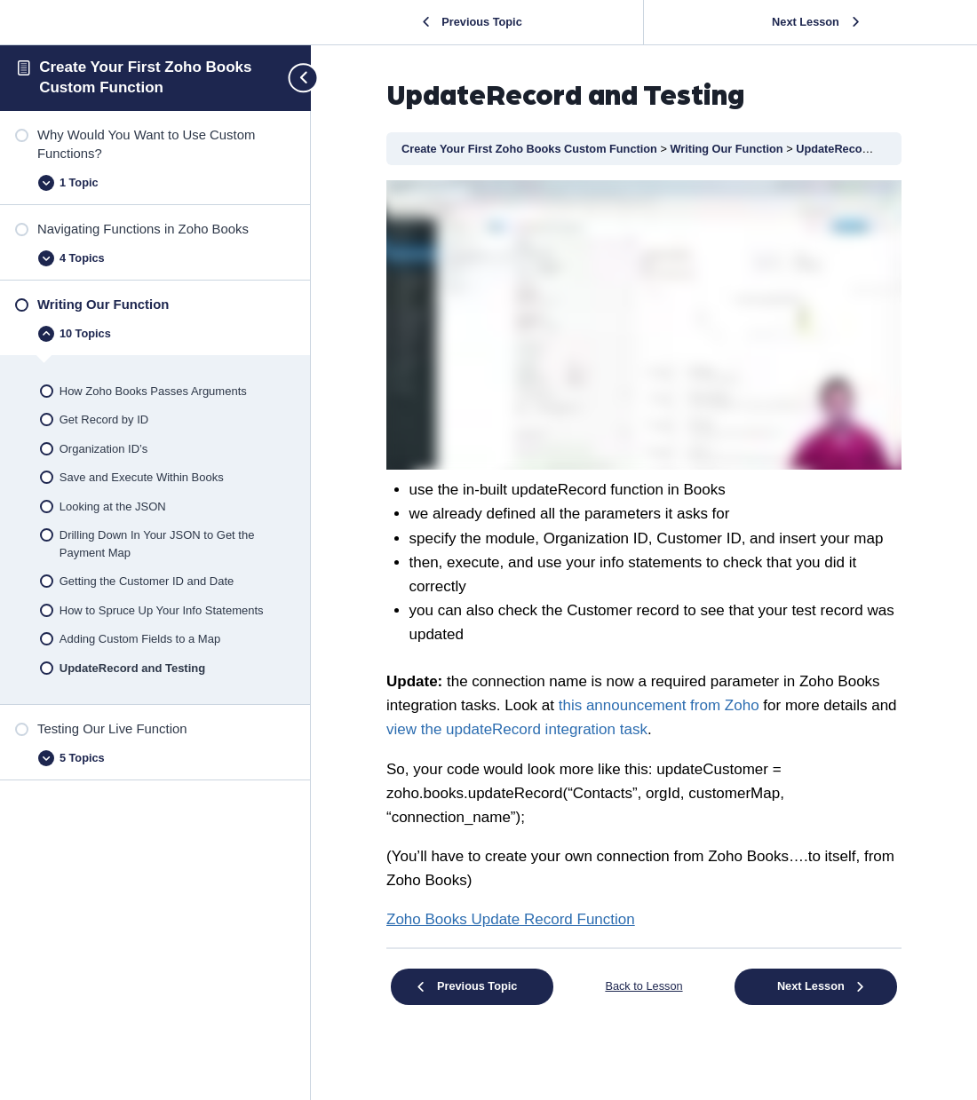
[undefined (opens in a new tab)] (510, 919)
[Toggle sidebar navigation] (296, 77)
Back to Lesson (643, 986)
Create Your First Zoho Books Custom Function (530, 148)
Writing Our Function (728, 148)
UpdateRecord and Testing (867, 148)
